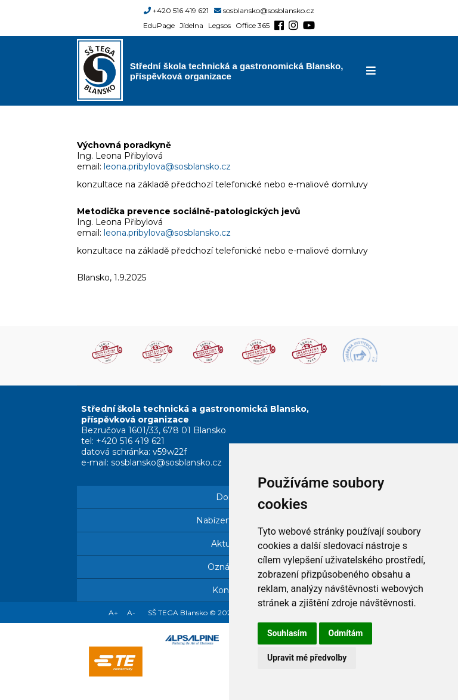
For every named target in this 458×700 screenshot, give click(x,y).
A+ (113, 612)
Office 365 (253, 25)
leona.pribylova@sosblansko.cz (167, 166)
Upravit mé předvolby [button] (306, 657)
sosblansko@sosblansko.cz (268, 10)
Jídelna (191, 25)
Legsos (219, 25)
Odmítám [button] (346, 633)
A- (131, 612)
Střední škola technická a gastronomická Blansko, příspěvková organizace (237, 71)
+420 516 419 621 (181, 10)
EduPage (159, 25)
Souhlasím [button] (287, 633)
